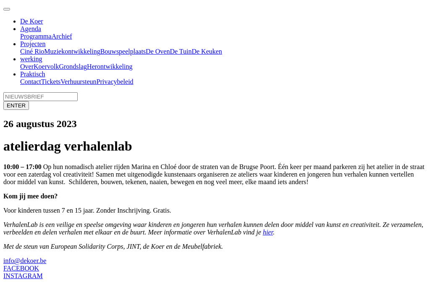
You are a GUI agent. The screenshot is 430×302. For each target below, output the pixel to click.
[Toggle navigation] (6, 9)
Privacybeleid (115, 81)
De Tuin (180, 51)
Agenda (30, 28)
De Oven (158, 51)
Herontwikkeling (109, 66)
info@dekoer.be (24, 260)
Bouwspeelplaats (123, 51)
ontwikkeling (82, 51)
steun (89, 81)
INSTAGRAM (23, 275)
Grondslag (73, 66)
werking (31, 58)
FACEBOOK (21, 268)
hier (268, 232)
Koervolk (46, 66)
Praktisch (32, 74)
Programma (36, 36)
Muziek (54, 51)
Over (27, 66)
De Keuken (206, 51)
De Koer (31, 21)
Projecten (32, 43)
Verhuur (71, 81)
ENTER (16, 105)
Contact (30, 81)
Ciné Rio (32, 51)
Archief (62, 36)
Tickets (51, 81)
